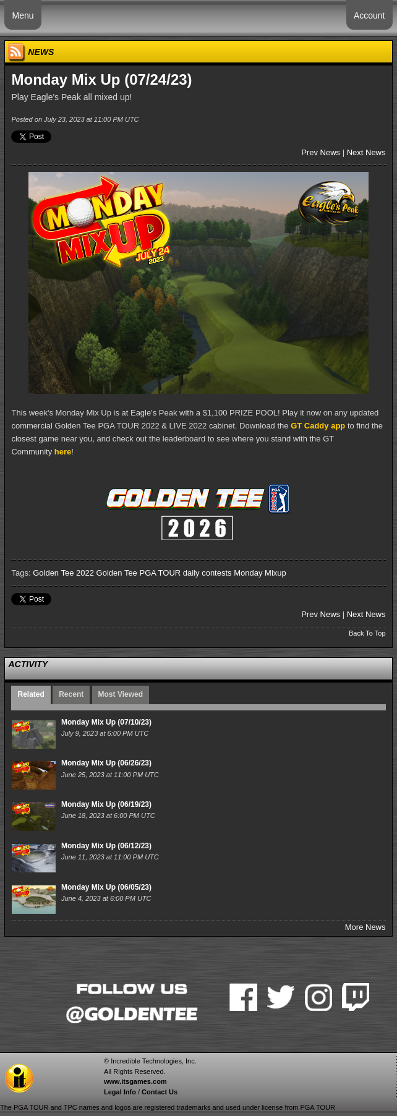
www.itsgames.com (135, 1081)
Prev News (320, 152)
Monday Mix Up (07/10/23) (106, 722)
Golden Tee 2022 (63, 572)
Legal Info (120, 1092)
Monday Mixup (260, 572)
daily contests (207, 572)
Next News (366, 152)
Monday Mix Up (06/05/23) (106, 887)
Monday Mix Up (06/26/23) (106, 763)
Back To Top (367, 633)
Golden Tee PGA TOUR (138, 572)
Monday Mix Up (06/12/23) (106, 845)
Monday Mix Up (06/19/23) (106, 804)
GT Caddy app (318, 425)
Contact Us (159, 1092)
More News (365, 927)
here (62, 451)
